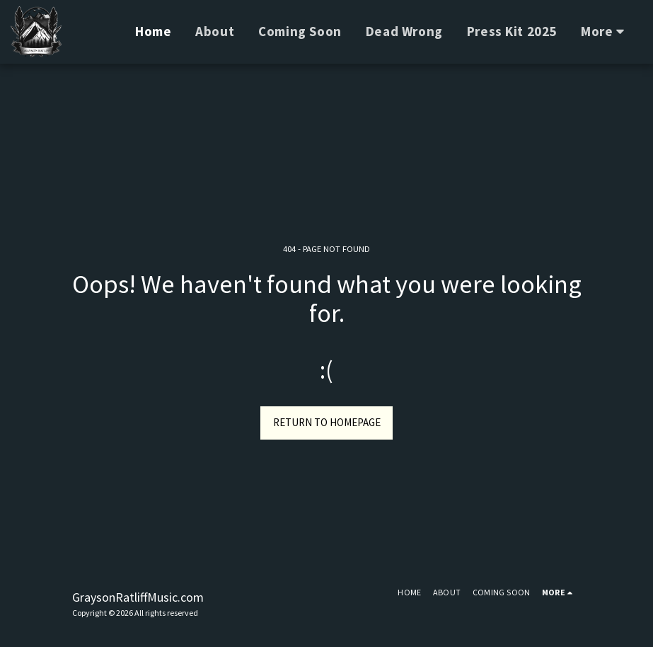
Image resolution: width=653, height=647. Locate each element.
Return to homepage (327, 422)
